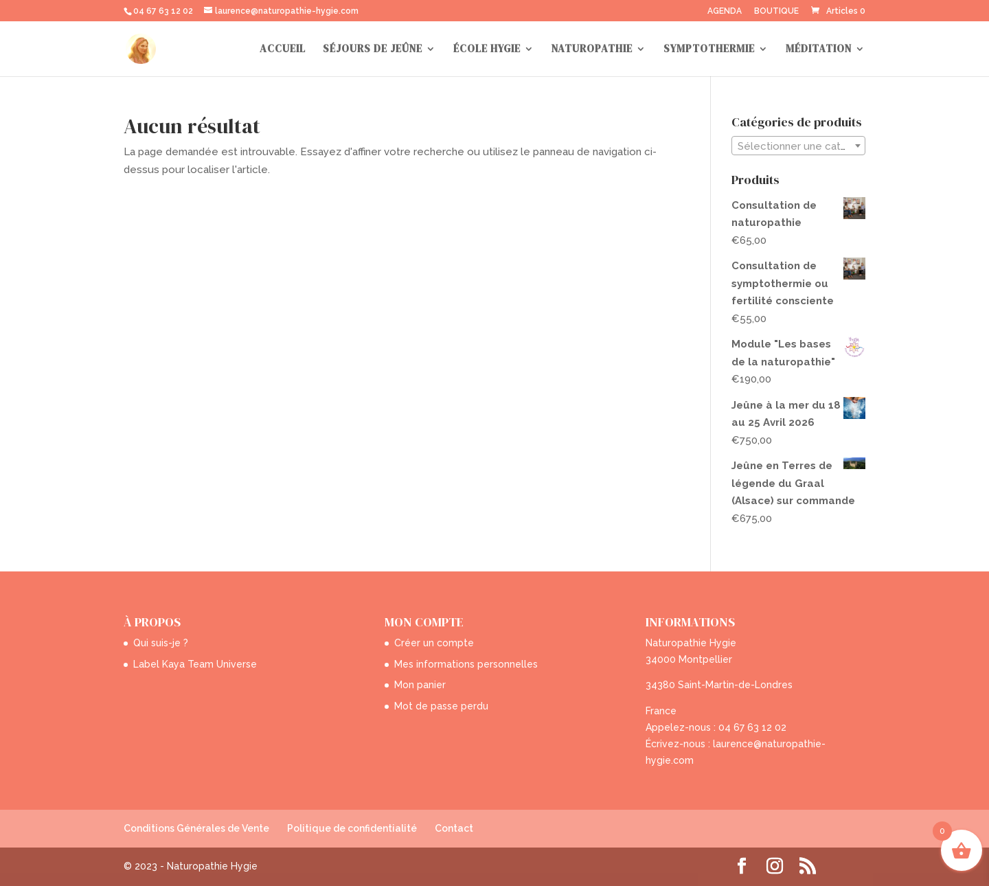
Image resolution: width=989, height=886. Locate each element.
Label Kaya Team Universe (195, 664)
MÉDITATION (819, 50)
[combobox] (798, 145)
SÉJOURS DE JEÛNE (372, 50)
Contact (454, 828)
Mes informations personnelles (466, 664)
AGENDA (724, 11)
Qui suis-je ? (160, 642)
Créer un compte (434, 642)
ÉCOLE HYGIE (487, 50)
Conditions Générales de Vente (196, 828)
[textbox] (798, 146)
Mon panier (420, 684)
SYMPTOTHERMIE (709, 50)
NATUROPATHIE (592, 50)
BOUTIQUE (776, 11)
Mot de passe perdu (441, 706)
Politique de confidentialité (352, 828)
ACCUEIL (283, 50)
